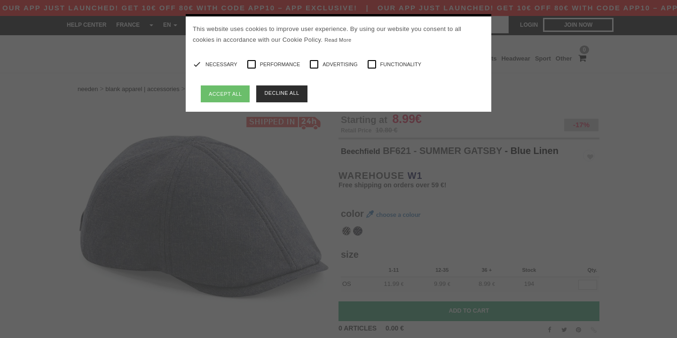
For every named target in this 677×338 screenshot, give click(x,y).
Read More (337, 40)
